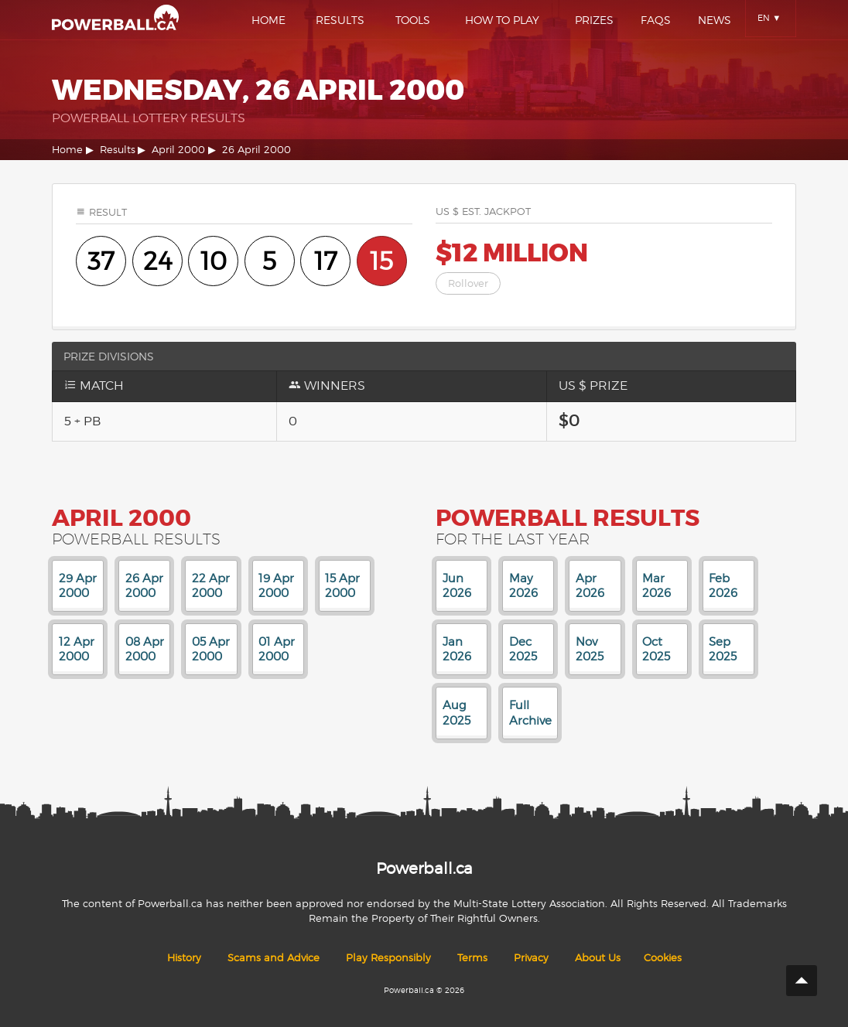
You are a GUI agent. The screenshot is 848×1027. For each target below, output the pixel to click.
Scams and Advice (273, 958)
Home (268, 19)
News (714, 19)
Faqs (656, 19)
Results (340, 19)
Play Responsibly (388, 958)
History (184, 958)
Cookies (663, 958)
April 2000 (178, 149)
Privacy (531, 958)
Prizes (594, 19)
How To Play (502, 19)
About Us (598, 958)
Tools (412, 19)
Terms (472, 958)
